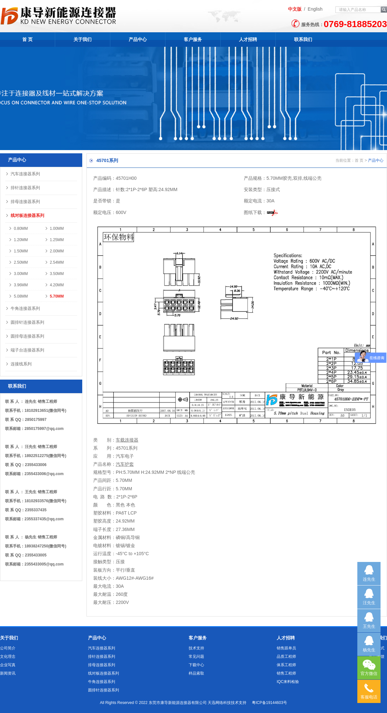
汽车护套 (125, 464)
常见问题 (196, 656)
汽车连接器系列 (22, 173)
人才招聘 (248, 39)
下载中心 (196, 665)
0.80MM (18, 228)
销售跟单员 (286, 648)
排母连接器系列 (22, 201)
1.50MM (18, 251)
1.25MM (54, 240)
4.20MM (54, 285)
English (315, 9)
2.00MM (54, 251)
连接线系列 (18, 364)
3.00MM (18, 273)
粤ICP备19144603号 (269, 702)
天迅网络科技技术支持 (227, 702)
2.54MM (54, 262)
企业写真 (7, 665)
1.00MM (54, 228)
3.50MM (54, 273)
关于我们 (83, 39)
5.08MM (18, 296)
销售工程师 (286, 673)
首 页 (27, 39)
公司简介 (7, 648)
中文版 (295, 9)
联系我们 (303, 39)
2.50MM (18, 262)
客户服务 (193, 39)
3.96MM (18, 285)
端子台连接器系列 (24, 350)
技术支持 (196, 648)
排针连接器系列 (22, 187)
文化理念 (7, 656)
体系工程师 (286, 665)
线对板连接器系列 (24, 215)
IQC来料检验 (288, 681)
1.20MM (18, 240)
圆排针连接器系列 (24, 322)
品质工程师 (286, 656)
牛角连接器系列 (22, 308)
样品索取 (196, 673)
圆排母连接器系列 (24, 336)
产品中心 (138, 39)
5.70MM (54, 296)
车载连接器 (127, 440)
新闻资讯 (7, 673)
